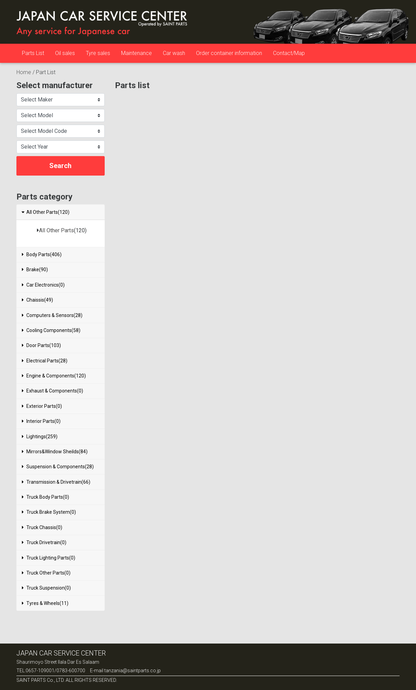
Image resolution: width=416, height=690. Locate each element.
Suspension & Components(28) (58, 466)
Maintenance (136, 53)
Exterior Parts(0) (42, 406)
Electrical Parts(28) (44, 360)
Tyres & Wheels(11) (45, 603)
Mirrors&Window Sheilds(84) (55, 451)
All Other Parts (56, 230)
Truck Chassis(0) (42, 527)
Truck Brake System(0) (49, 512)
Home (23, 72)
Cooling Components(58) (51, 330)
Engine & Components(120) (54, 375)
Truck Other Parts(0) (46, 573)
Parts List (33, 53)
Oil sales (65, 53)
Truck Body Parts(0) (45, 497)
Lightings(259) (39, 436)
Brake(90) (35, 269)
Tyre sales (98, 53)
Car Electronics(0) (43, 285)
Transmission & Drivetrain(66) (56, 482)
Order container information (229, 53)
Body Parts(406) (42, 254)
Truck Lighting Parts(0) (48, 558)
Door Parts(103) (41, 345)
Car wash (174, 53)
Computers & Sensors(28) (52, 315)
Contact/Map (289, 53)
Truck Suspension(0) (46, 588)
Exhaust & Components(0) (52, 391)
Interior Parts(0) (41, 421)
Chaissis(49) (37, 300)
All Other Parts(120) (45, 212)
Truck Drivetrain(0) (44, 542)
